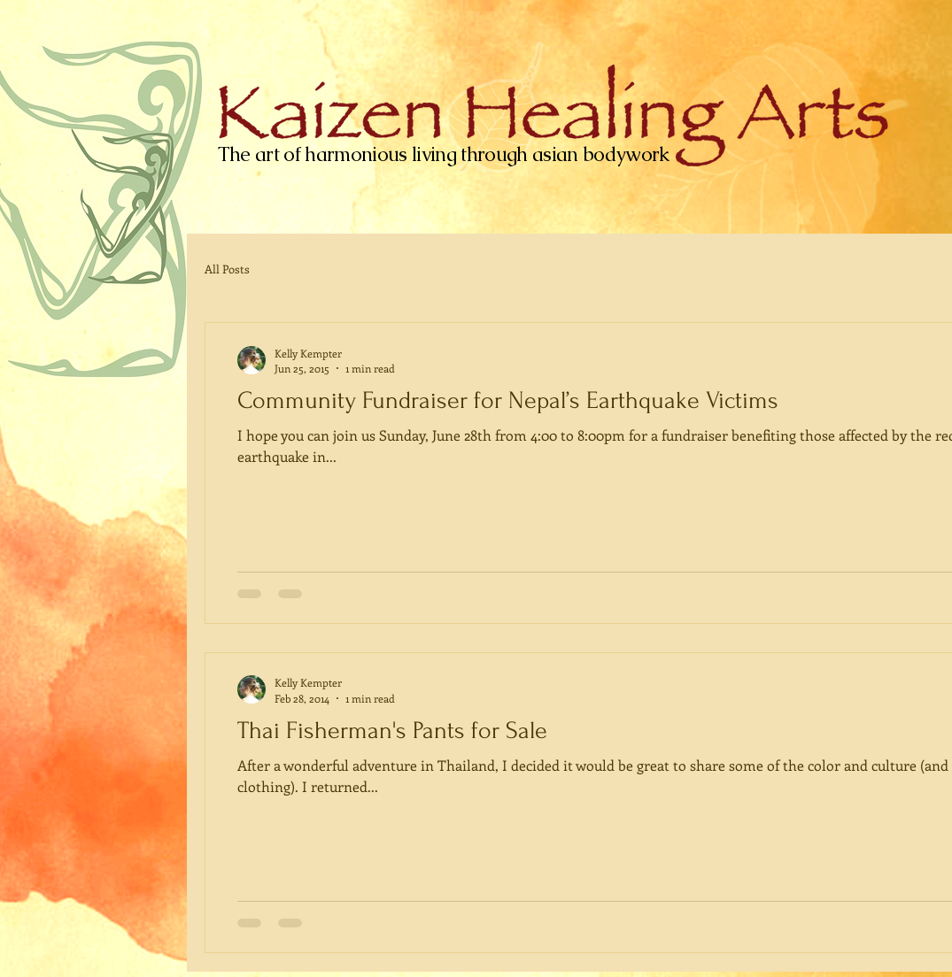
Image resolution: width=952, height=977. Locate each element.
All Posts (227, 268)
